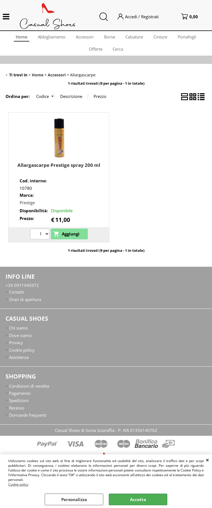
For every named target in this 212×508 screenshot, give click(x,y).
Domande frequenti (27, 418)
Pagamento (20, 396)
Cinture (162, 37)
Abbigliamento (50, 37)
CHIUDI (207, 460)
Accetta (138, 499)
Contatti (16, 295)
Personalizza (74, 499)
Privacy (16, 346)
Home (20, 37)
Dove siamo (20, 338)
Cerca (118, 51)
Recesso (16, 411)
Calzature (135, 37)
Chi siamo (18, 331)
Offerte (95, 51)
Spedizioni (19, 403)
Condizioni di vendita (29, 389)
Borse (109, 37)
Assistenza (19, 360)
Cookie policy (18, 484)
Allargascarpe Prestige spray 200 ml (58, 168)
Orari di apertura (25, 302)
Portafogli (189, 37)
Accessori (84, 37)
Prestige (27, 205)
